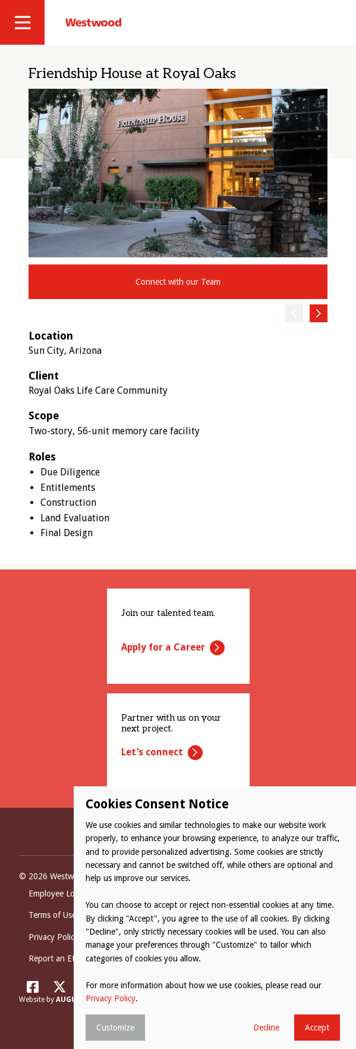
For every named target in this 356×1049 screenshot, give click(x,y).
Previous (294, 313)
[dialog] (215, 917)
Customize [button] (115, 1027)
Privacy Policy (111, 998)
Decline (266, 1027)
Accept (317, 1027)
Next (318, 313)
